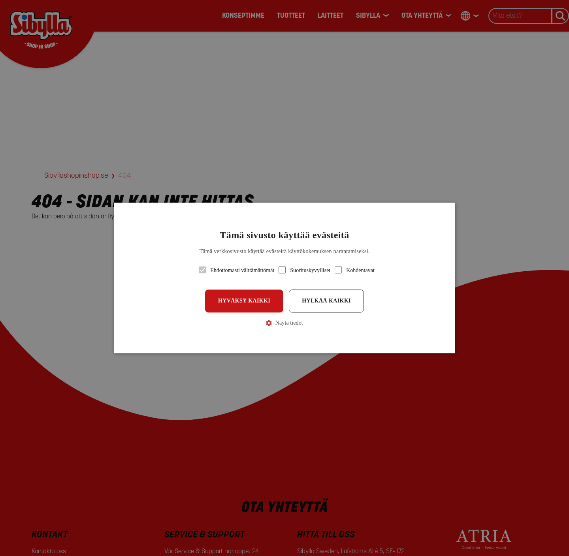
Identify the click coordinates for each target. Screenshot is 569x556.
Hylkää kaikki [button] (326, 301)
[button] (284, 278)
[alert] (284, 278)
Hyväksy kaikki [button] (244, 301)
